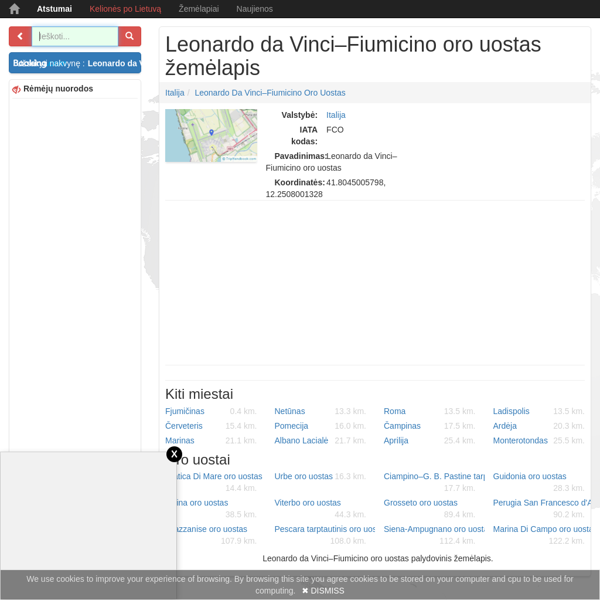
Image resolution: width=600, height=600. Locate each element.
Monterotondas (539, 440)
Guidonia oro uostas (539, 483)
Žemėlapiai (199, 8)
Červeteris (211, 426)
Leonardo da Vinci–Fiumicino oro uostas (270, 92)
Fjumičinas (211, 411)
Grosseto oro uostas (430, 509)
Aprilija (430, 440)
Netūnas (321, 411)
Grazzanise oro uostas (211, 535)
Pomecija (321, 426)
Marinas (211, 440)
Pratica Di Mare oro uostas (213, 483)
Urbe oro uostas (321, 476)
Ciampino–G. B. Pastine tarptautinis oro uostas (434, 483)
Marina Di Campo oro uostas (543, 535)
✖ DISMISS (323, 590)
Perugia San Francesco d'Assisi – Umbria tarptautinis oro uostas (543, 509)
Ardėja (539, 426)
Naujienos (255, 8)
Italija (175, 92)
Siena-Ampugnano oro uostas (434, 535)
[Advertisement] (75, 277)
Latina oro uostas (211, 509)
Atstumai (54, 8)
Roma (430, 411)
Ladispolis (539, 411)
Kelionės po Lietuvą (125, 8)
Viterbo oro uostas (321, 509)
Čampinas (430, 426)
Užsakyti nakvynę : (78, 63)
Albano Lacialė (321, 440)
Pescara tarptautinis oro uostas (325, 535)
